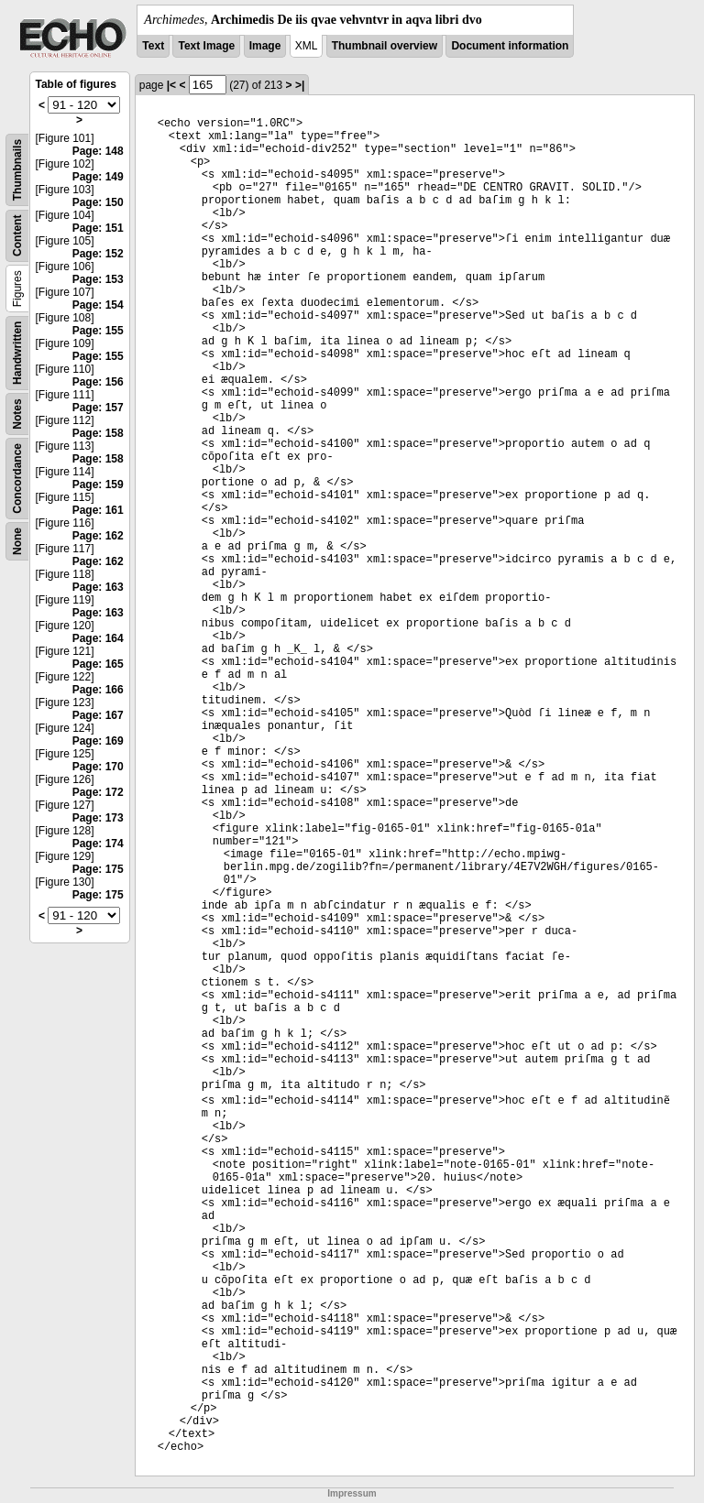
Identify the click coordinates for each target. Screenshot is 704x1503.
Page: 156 (98, 382)
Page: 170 (98, 766)
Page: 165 (98, 664)
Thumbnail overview (384, 45)
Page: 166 (98, 689)
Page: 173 (98, 817)
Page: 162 (98, 535)
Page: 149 (98, 176)
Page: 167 (98, 715)
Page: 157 (98, 407)
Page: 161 (98, 510)
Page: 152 (98, 253)
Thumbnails (17, 170)
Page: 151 (98, 228)
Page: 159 (98, 484)
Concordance (17, 478)
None (17, 541)
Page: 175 (98, 869)
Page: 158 (98, 433)
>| (299, 85)
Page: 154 (98, 305)
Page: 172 (98, 792)
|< (171, 85)
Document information (509, 45)
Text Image (206, 45)
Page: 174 (98, 843)
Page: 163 (98, 587)
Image (265, 45)
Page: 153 (98, 279)
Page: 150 (98, 202)
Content (17, 235)
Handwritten (17, 353)
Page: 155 (98, 330)
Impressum (351, 1493)
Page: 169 (98, 741)
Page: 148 (98, 151)
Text (153, 45)
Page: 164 (98, 638)
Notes (17, 413)
